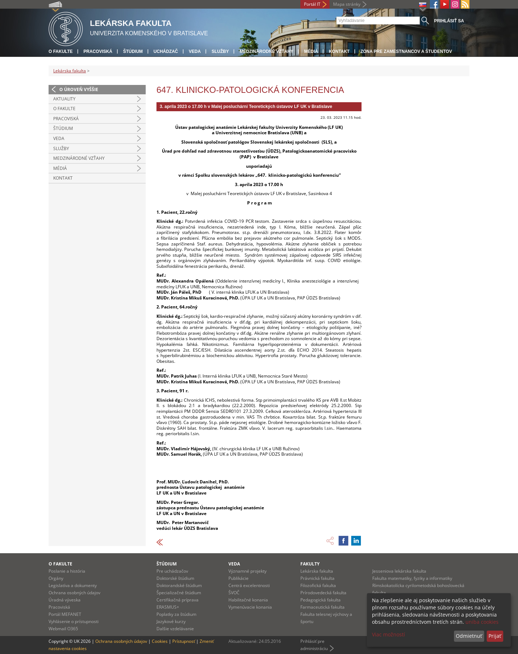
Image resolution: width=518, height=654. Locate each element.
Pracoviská (97, 51)
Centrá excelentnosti (249, 585)
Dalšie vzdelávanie (175, 629)
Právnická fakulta (317, 578)
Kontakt (339, 51)
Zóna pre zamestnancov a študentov (406, 51)
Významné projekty (247, 571)
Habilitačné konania (248, 600)
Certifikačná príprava (177, 600)
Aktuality (64, 99)
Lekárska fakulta (69, 71)
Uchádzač (166, 51)
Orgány (56, 578)
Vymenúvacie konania (250, 607)
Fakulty (309, 564)
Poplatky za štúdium (176, 614)
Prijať (495, 635)
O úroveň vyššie (78, 89)
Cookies (160, 641)
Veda (195, 51)
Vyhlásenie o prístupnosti (74, 621)
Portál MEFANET (65, 614)
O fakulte (61, 51)
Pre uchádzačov (172, 571)
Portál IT (312, 4)
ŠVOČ (234, 593)
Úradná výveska (65, 600)
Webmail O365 (63, 629)
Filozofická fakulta (318, 585)
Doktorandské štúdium (179, 585)
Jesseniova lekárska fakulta (399, 571)
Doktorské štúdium (175, 578)
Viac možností (388, 634)
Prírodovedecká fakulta (323, 593)
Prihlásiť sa (449, 20)
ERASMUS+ (167, 607)
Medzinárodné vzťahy (266, 51)
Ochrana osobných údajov (74, 593)
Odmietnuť (469, 635)
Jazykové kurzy (171, 621)
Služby (220, 51)
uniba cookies (482, 621)
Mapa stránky (346, 4)
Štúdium (133, 51)
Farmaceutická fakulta (322, 607)
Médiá (311, 51)
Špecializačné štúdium (178, 593)
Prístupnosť (183, 641)
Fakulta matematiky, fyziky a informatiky (412, 578)
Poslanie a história (67, 571)
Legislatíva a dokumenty (73, 585)
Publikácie (238, 578)
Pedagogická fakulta (320, 600)
